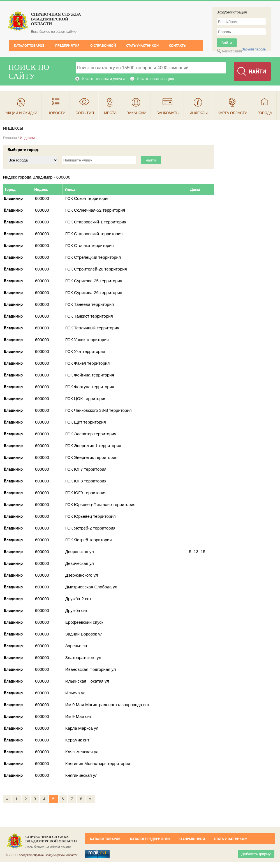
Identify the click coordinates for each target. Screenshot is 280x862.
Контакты (177, 45)
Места (110, 113)
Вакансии (137, 113)
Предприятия (67, 45)
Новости (56, 113)
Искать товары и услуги (103, 79)
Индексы (198, 113)
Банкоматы (167, 113)
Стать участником (142, 45)
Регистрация (232, 51)
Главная (10, 138)
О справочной (103, 45)
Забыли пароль (254, 49)
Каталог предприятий (150, 838)
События (84, 113)
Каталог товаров (29, 45)
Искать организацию (155, 79)
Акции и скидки (21, 113)
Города (265, 113)
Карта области (232, 113)
